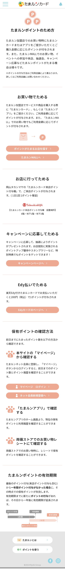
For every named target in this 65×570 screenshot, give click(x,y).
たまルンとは (29, 541)
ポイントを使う (30, 551)
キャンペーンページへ (30, 264)
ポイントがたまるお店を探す (30, 149)
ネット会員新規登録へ (33, 396)
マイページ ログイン (33, 387)
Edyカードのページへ (31, 310)
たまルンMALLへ (31, 158)
